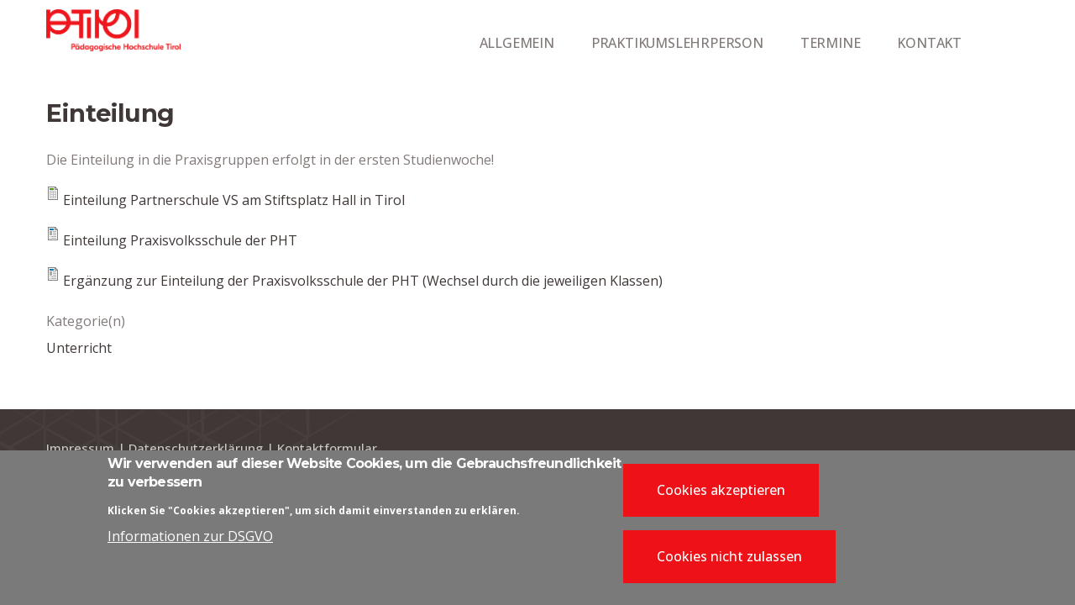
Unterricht (79, 348)
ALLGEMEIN (517, 43)
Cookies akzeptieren (721, 495)
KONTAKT (929, 43)
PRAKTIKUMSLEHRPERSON (677, 43)
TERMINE (830, 43)
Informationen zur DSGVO (190, 542)
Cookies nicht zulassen (729, 561)
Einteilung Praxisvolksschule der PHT (180, 240)
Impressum (80, 447)
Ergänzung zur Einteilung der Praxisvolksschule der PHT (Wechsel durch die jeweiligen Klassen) (363, 280)
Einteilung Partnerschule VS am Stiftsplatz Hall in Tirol (234, 200)
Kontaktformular (327, 447)
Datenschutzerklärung (195, 447)
